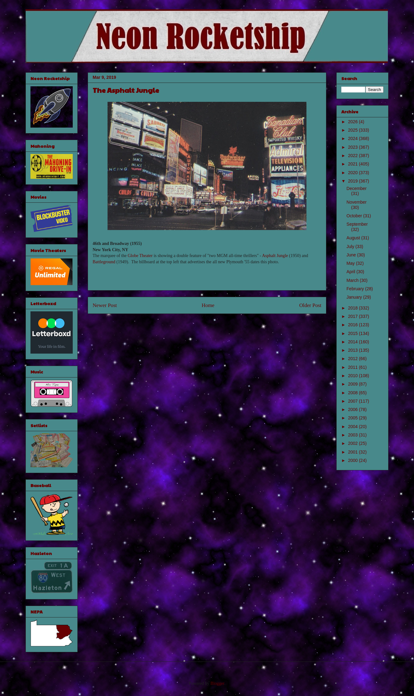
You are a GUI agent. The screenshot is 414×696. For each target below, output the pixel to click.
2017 (353, 316)
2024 (353, 138)
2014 (353, 341)
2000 (353, 460)
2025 (353, 130)
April (351, 271)
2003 (353, 434)
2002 (353, 443)
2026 (353, 121)
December (357, 188)
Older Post (310, 305)
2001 (353, 452)
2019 (353, 181)
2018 (353, 307)
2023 (353, 147)
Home (208, 305)
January (355, 297)
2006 (353, 409)
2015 (353, 333)
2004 (353, 426)
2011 (353, 367)
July (351, 246)
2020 (353, 172)
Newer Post (105, 305)
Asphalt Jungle (275, 255)
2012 (353, 358)
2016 (353, 324)
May (351, 263)
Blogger (217, 683)
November (357, 202)
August (354, 237)
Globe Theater (140, 255)
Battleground (104, 262)
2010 (353, 375)
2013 (353, 350)
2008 (353, 392)
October (355, 215)
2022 (353, 155)
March (353, 280)
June (352, 254)
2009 (353, 384)
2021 (353, 163)
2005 (353, 417)
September (357, 224)
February (356, 288)
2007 (353, 401)
